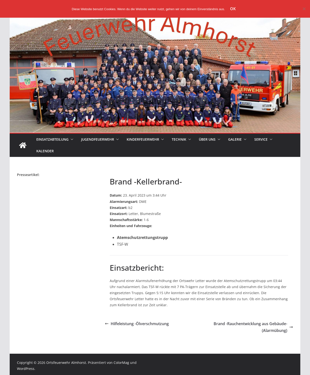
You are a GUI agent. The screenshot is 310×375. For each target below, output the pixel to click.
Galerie (235, 139)
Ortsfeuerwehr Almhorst (66, 362)
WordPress (25, 368)
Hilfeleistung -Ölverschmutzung (137, 323)
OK (233, 8)
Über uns (207, 139)
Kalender (45, 151)
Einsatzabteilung (52, 139)
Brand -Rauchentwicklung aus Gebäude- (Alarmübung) (253, 327)
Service (261, 139)
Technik (179, 139)
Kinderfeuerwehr (143, 139)
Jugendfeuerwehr (97, 139)
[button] (71, 139)
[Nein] (304, 8)
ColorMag (121, 362)
